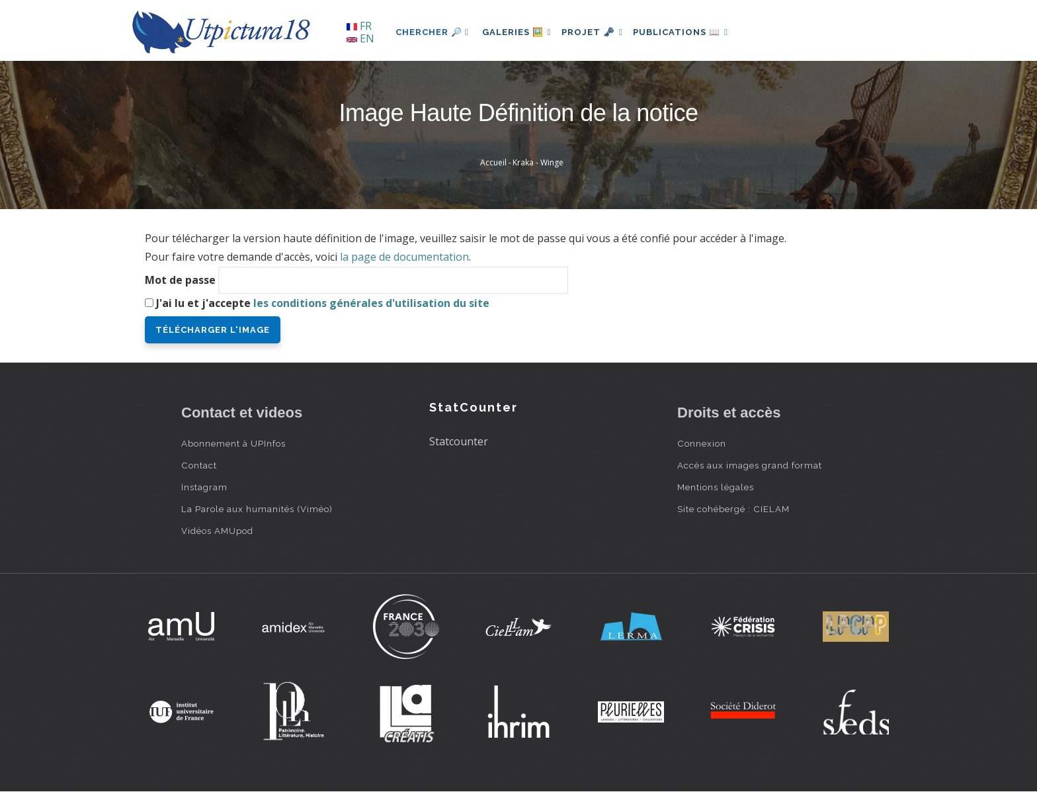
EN (360, 38)
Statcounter (458, 441)
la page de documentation (404, 256)
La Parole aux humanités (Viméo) (257, 509)
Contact (199, 465)
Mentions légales (715, 487)
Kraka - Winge (538, 162)
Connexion (701, 443)
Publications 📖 (694, 32)
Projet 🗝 (601, 32)
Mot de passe (180, 280)
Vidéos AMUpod (217, 530)
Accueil (493, 162)
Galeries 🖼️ (519, 32)
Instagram (204, 487)
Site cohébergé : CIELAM (733, 509)
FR (359, 26)
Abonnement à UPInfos (233, 443)
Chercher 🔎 (432, 32)
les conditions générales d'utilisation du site (371, 303)
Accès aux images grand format (749, 465)
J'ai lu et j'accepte (322, 303)
